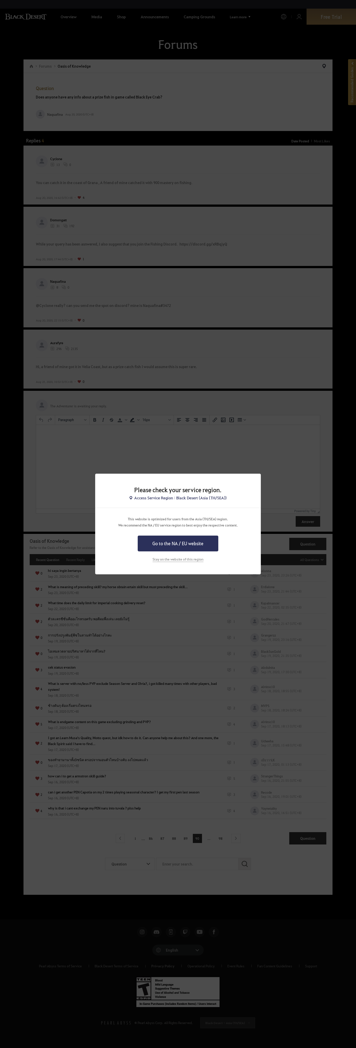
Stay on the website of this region (178, 559)
